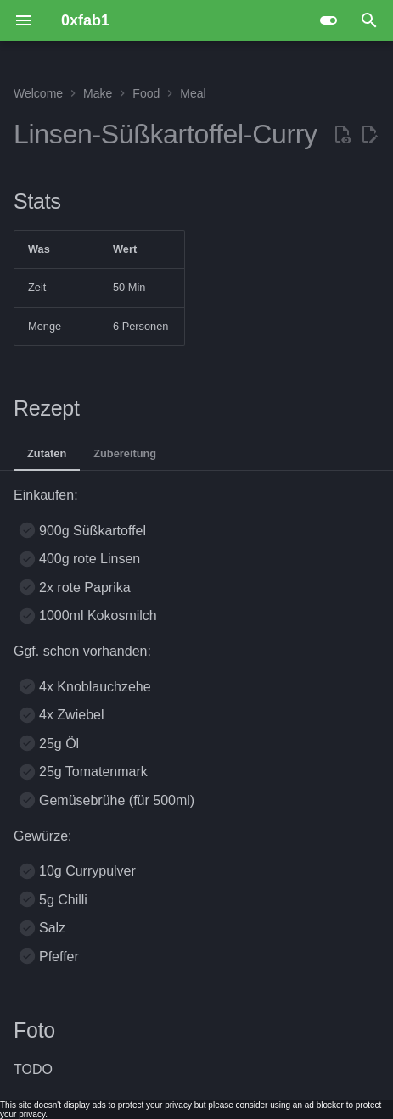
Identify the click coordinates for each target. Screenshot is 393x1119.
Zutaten (46, 453)
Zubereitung (124, 453)
